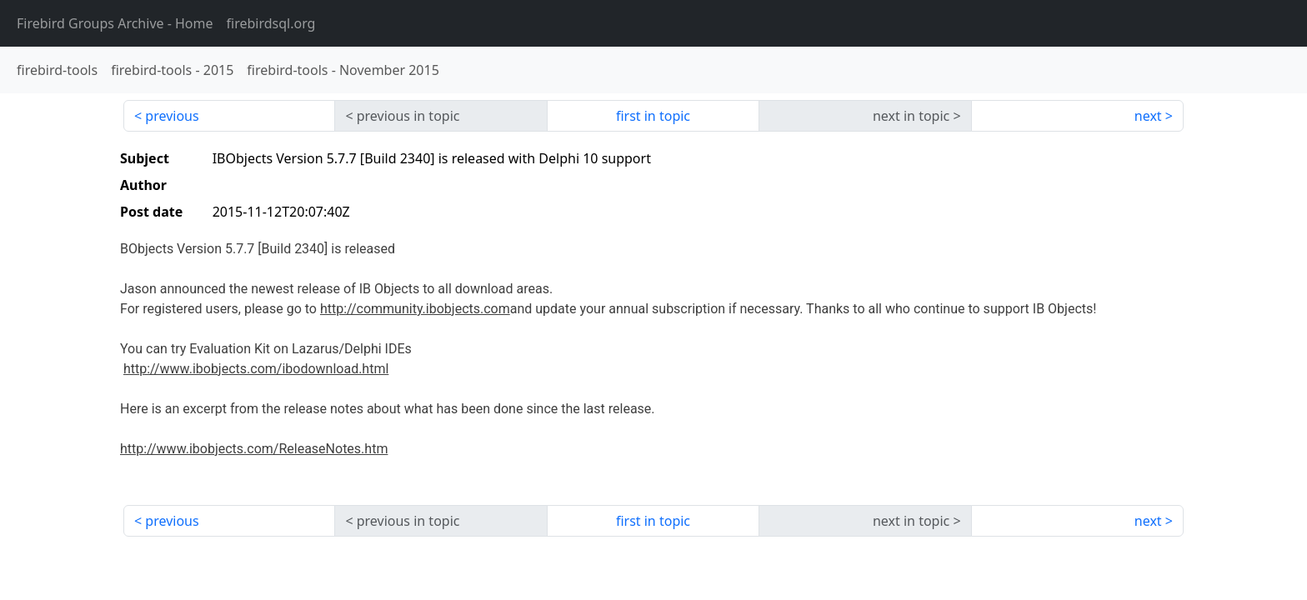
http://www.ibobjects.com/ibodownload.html (255, 369)
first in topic (653, 116)
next (1148, 116)
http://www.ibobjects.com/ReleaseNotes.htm (254, 449)
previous (171, 116)
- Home (115, 23)
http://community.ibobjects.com (415, 309)
